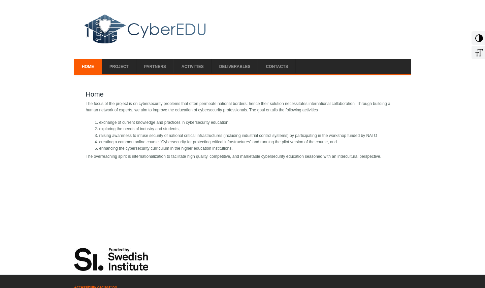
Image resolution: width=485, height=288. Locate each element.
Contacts (277, 66)
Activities (193, 66)
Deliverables (235, 66)
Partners (155, 66)
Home (88, 66)
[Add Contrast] (478, 40)
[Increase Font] (478, 55)
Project (119, 66)
